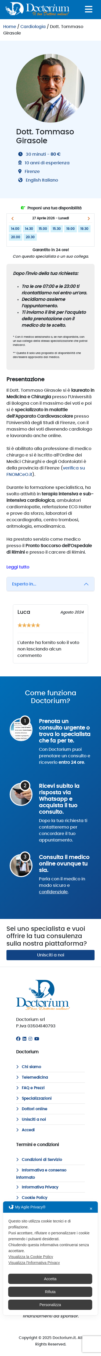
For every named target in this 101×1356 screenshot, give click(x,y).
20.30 (30, 237)
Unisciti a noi (50, 955)
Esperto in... (24, 584)
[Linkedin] (24, 1039)
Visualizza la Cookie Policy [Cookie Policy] (30, 1257)
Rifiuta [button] (50, 1292)
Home (9, 27)
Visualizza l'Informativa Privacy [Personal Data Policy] (34, 1262)
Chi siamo (28, 1067)
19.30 (84, 228)
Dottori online (31, 1109)
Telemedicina (32, 1077)
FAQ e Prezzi (30, 1088)
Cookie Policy (31, 1198)
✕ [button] (91, 1209)
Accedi (25, 1130)
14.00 (15, 228)
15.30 (57, 228)
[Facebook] (18, 1039)
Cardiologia (33, 27)
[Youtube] (36, 1039)
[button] (12, 218)
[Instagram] (30, 1039)
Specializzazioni (34, 1099)
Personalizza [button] (50, 1305)
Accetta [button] (50, 1279)
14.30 (29, 228)
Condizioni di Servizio (39, 1160)
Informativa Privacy (37, 1187)
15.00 (43, 228)
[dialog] (50, 1258)
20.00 (15, 237)
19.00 (70, 228)
